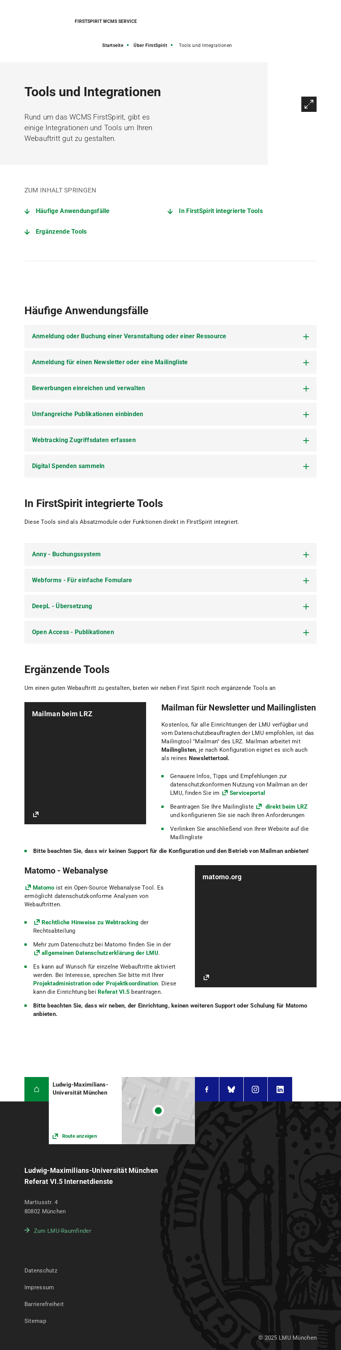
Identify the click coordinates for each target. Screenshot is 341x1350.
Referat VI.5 (114, 991)
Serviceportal (247, 793)
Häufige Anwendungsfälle (73, 211)
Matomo (44, 887)
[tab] (170, 336)
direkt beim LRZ (285, 806)
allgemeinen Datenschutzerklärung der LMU (100, 953)
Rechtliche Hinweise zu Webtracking (90, 922)
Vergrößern (309, 104)
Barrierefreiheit (44, 1304)
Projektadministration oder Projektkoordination (95, 983)
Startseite (112, 45)
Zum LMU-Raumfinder (62, 1230)
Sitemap (35, 1321)
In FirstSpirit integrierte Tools (221, 211)
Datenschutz (40, 1270)
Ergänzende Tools (61, 231)
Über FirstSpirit (150, 45)
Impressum (39, 1287)
